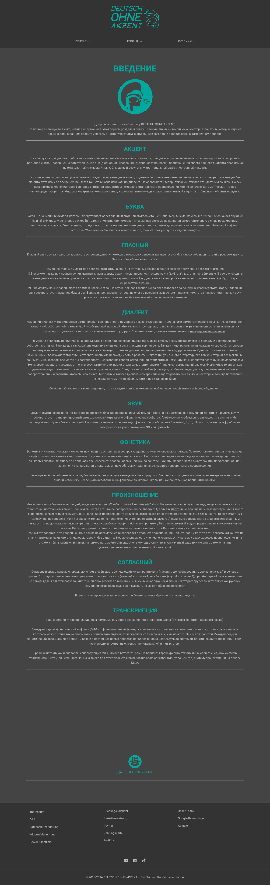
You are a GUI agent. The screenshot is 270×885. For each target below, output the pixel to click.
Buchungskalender (116, 811)
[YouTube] (126, 860)
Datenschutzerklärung (43, 827)
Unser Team (186, 811)
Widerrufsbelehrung (42, 834)
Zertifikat (110, 840)
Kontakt (183, 826)
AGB (32, 819)
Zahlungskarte (113, 833)
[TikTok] (144, 860)
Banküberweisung (115, 818)
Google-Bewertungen (192, 818)
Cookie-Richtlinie (40, 842)
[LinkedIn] (135, 860)
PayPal (108, 826)
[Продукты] (135, 764)
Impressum (36, 812)
